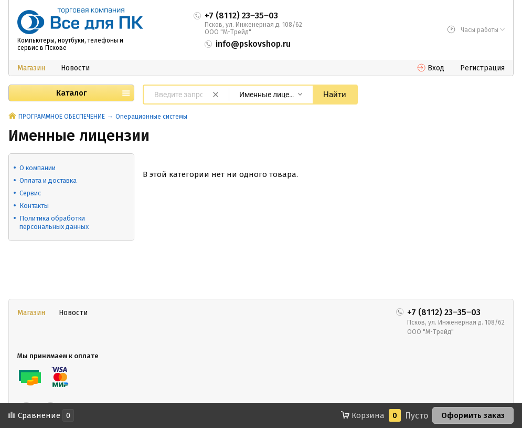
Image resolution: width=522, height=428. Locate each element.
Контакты (34, 206)
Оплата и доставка (48, 180)
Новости (75, 68)
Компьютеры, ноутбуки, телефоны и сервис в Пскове (70, 44)
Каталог (71, 93)
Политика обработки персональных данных (54, 222)
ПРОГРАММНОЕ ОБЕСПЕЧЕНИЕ (61, 116)
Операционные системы (151, 116)
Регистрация (482, 68)
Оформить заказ (473, 415)
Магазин (31, 68)
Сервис (30, 193)
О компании (37, 168)
